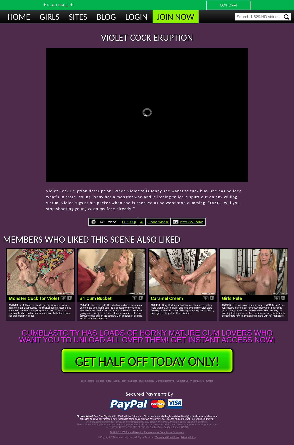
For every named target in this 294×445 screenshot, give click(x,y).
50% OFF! (228, 5)
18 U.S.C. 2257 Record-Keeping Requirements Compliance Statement (147, 432)
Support (132, 381)
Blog (83, 381)
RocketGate (156, 427)
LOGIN (136, 16)
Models (100, 381)
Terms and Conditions (167, 437)
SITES (78, 16)
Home (91, 381)
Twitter (209, 381)
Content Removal (165, 381)
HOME (18, 16)
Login (116, 381)
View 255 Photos (191, 222)
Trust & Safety (146, 381)
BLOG (106, 16)
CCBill (184, 427)
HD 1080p (129, 222)
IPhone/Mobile (158, 222)
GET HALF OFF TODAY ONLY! (147, 361)
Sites (109, 381)
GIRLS (49, 16)
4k (141, 222)
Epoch (176, 427)
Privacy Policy (188, 437)
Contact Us (182, 381)
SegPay (168, 427)
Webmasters (197, 381)
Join (124, 381)
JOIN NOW (175, 16)
